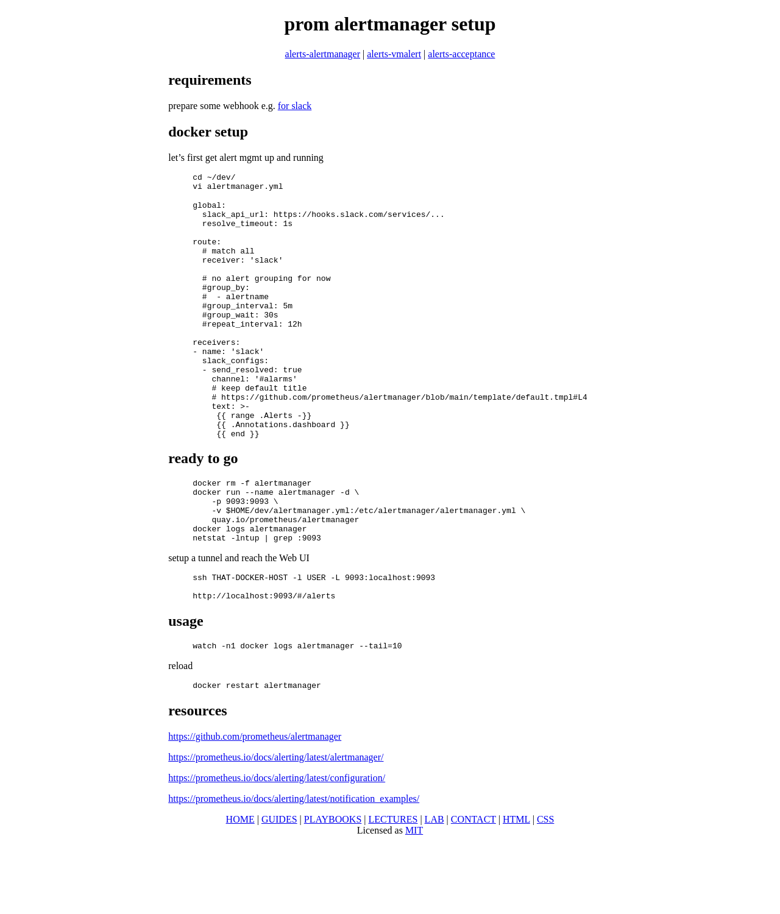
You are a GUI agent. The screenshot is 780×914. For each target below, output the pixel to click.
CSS (545, 892)
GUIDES (279, 892)
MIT (414, 903)
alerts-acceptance (461, 54)
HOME (240, 892)
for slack (295, 106)
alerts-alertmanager (322, 54)
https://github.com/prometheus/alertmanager (254, 809)
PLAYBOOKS (333, 892)
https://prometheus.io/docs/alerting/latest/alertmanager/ (275, 830)
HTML (516, 892)
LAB (434, 892)
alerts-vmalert (394, 54)
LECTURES (393, 892)
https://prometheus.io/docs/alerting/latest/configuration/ (276, 851)
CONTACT (473, 892)
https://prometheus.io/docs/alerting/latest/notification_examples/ (293, 871)
